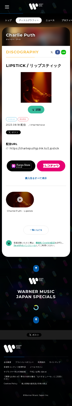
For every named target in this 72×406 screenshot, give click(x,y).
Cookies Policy (10, 383)
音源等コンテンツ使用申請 (15, 367)
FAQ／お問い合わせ (38, 372)
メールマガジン (36, 367)
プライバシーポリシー (24, 362)
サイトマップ (54, 362)
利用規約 (41, 362)
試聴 (36, 109)
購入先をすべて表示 (36, 178)
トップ (8, 20)
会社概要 (7, 362)
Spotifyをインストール (25, 245)
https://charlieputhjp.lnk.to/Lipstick (34, 148)
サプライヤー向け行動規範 (15, 372)
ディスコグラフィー (29, 20)
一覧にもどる (36, 230)
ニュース (50, 20)
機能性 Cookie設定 (45, 243)
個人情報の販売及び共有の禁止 (34, 383)
